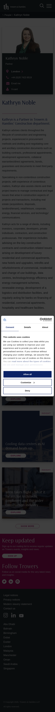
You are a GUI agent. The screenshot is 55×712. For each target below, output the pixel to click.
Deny (27, 390)
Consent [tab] (10, 327)
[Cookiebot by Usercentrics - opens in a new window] (40, 319)
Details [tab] (27, 327)
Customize (28, 382)
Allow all (27, 374)
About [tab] (45, 327)
